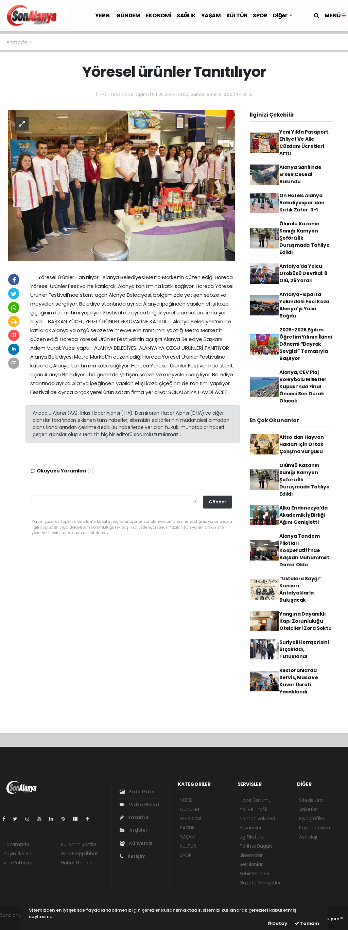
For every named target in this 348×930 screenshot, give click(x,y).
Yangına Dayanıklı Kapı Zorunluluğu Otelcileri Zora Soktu (305, 621)
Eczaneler (251, 827)
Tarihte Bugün (256, 846)
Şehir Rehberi (254, 873)
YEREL (103, 15)
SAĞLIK (186, 15)
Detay (277, 923)
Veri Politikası (17, 862)
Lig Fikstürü (252, 836)
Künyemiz (136, 843)
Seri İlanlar (251, 864)
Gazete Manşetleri (261, 882)
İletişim (132, 856)
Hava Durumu (256, 800)
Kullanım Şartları (79, 844)
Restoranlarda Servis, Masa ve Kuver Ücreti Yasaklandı (298, 681)
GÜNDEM (128, 15)
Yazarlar (134, 817)
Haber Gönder (77, 862)
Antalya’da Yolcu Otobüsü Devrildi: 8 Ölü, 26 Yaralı (303, 273)
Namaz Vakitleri (257, 818)
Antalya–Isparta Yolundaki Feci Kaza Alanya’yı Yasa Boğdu (304, 305)
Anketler (308, 809)
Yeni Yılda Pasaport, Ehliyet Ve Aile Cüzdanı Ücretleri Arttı (304, 142)
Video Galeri (139, 804)
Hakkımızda (16, 844)
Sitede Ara (311, 800)
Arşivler (133, 830)
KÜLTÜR (237, 15)
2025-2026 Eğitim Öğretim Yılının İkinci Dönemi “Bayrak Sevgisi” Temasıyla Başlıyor (305, 344)
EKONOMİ (158, 15)
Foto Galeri (138, 791)
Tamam (307, 923)
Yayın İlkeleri (17, 853)
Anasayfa (17, 42)
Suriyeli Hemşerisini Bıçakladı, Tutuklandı (304, 649)
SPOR (260, 15)
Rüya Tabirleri (314, 827)
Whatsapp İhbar (79, 853)
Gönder (217, 502)
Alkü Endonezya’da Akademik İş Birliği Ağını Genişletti (303, 515)
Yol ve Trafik (254, 809)
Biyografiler (312, 818)
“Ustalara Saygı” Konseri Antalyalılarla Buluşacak (300, 589)
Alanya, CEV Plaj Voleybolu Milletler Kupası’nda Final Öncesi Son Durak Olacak (303, 386)
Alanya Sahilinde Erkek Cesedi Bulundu (300, 174)
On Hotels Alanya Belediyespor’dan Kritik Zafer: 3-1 (302, 202)
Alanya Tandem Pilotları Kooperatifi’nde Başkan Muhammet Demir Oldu (304, 550)
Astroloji (308, 836)
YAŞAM (211, 15)
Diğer (281, 15)
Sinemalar (251, 855)
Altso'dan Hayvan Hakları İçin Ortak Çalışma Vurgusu (301, 444)
